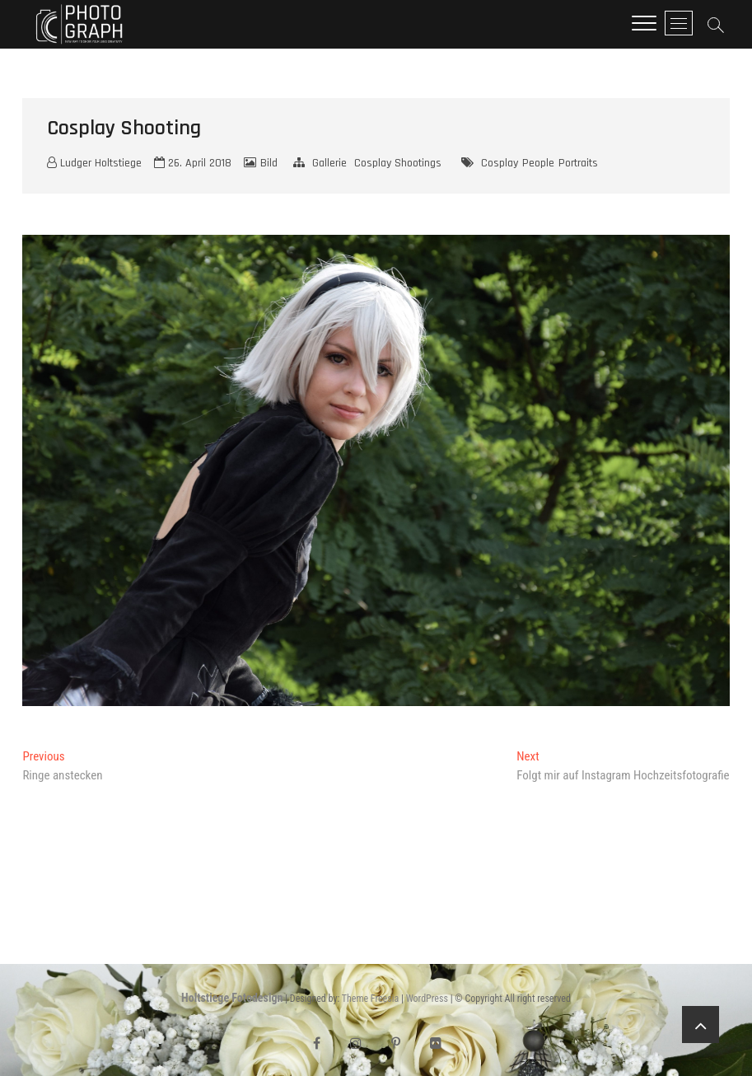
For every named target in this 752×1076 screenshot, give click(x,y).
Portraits (578, 163)
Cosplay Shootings (397, 163)
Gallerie (329, 163)
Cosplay (499, 163)
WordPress (427, 998)
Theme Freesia (370, 998)
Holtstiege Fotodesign (232, 997)
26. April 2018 (192, 163)
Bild (269, 163)
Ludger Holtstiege (94, 163)
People (538, 163)
